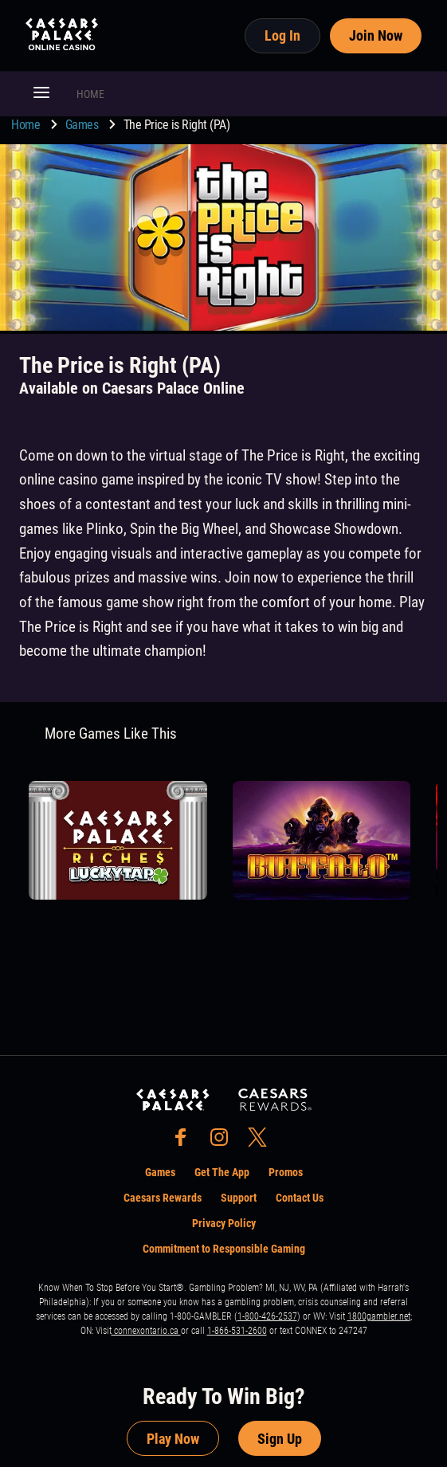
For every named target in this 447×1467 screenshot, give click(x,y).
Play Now (173, 1438)
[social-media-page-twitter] (262, 1141)
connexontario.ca (146, 1330)
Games (83, 124)
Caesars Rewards (163, 1197)
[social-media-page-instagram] (224, 1141)
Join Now (375, 35)
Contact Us (299, 1197)
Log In (282, 35)
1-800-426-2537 (267, 1316)
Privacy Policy (224, 1223)
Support (239, 1197)
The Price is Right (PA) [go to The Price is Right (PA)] (177, 124)
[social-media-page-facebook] (185, 1141)
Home (27, 124)
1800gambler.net (378, 1316)
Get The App (221, 1172)
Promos (286, 1172)
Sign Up (279, 1438)
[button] (41, 94)
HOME (90, 94)
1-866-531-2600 (237, 1330)
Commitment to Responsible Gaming (224, 1248)
